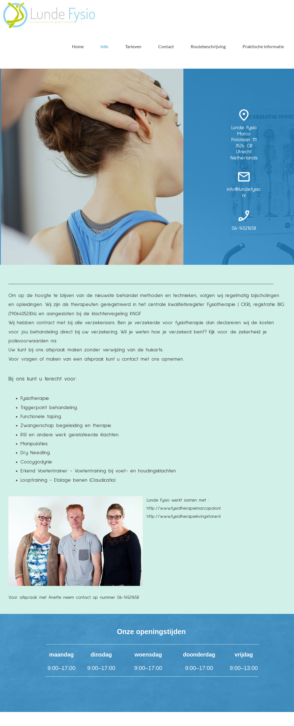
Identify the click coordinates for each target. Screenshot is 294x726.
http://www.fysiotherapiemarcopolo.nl (184, 508)
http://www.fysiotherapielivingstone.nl (184, 516)
